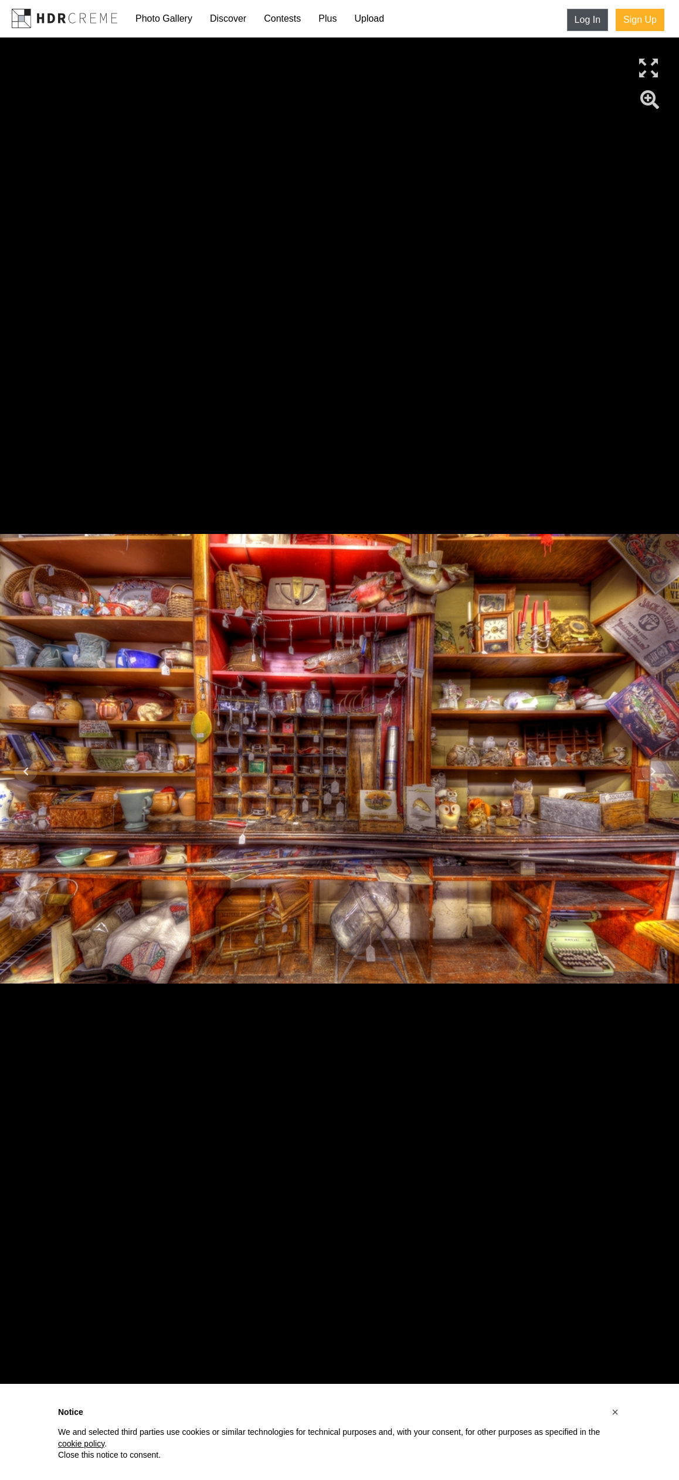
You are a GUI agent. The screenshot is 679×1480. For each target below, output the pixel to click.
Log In (587, 20)
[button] (615, 1412)
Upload (369, 18)
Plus (327, 18)
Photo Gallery (163, 18)
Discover (228, 18)
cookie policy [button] (81, 1443)
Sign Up (640, 20)
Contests (282, 18)
